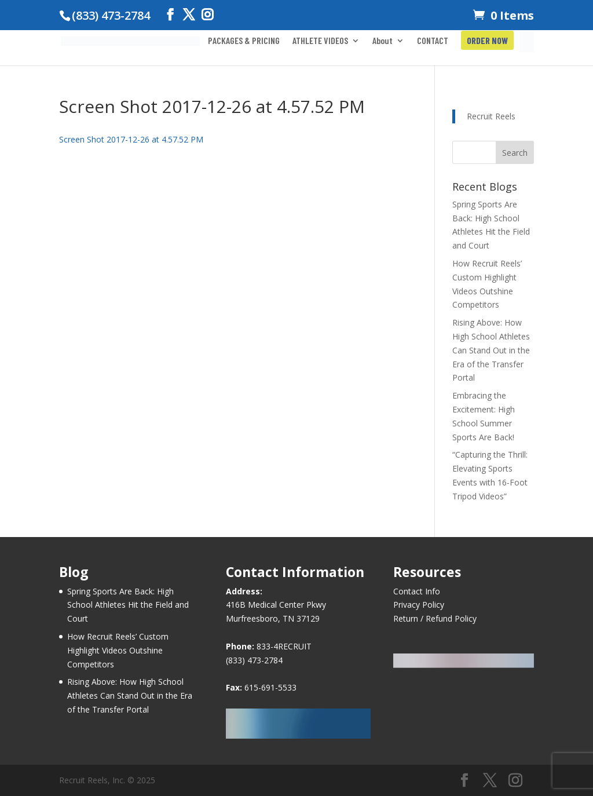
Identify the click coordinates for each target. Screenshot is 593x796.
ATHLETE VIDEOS (320, 41)
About (382, 41)
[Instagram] (207, 15)
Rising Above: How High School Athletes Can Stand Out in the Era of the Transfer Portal (491, 350)
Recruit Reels (491, 116)
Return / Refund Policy (435, 618)
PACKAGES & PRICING (244, 41)
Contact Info (416, 591)
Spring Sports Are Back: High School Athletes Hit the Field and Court (128, 605)
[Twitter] (189, 15)
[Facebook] (170, 15)
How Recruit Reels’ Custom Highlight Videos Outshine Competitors (118, 650)
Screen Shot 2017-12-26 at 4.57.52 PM (131, 139)
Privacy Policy (418, 604)
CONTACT (432, 41)
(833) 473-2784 (254, 660)
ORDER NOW (487, 41)
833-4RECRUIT (284, 646)
